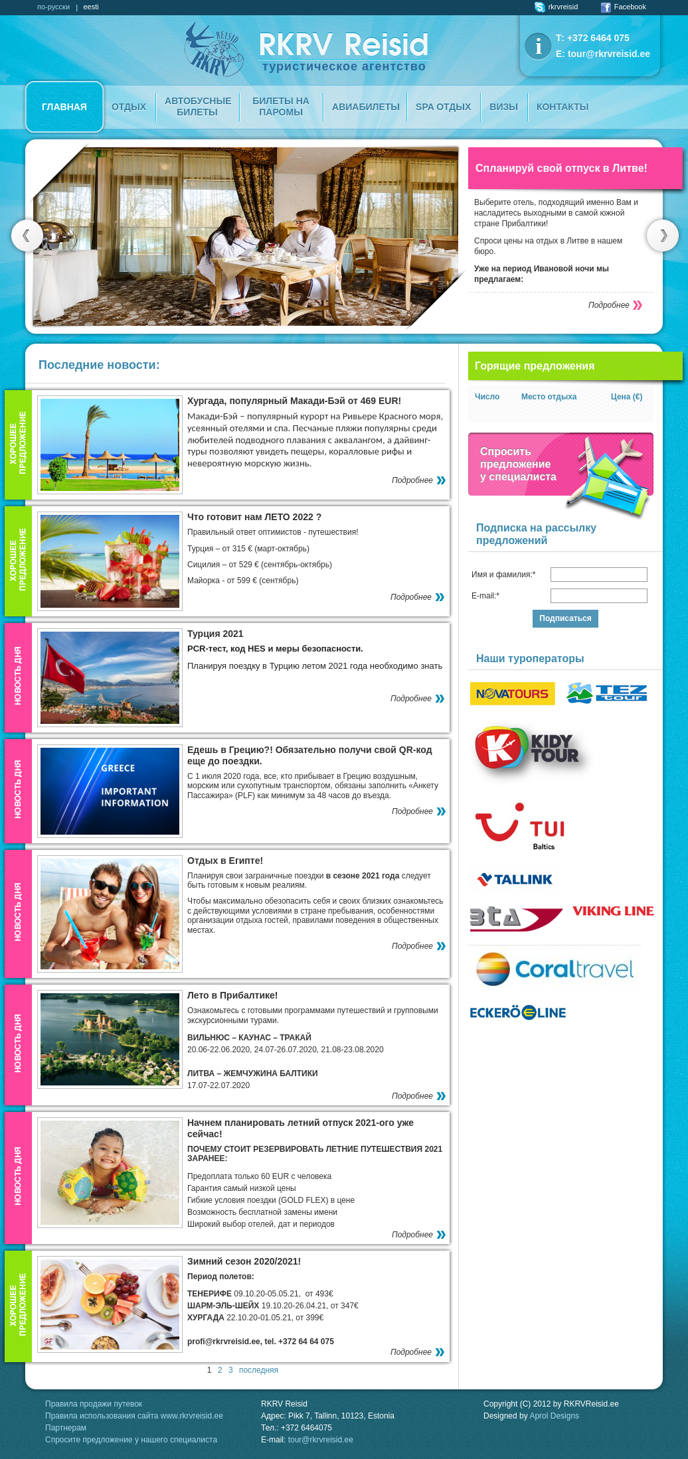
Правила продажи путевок (93, 1404)
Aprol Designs (554, 1416)
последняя (258, 1370)
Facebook (623, 7)
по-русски (53, 7)
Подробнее (609, 305)
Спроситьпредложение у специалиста (518, 464)
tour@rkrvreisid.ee (609, 53)
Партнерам (65, 1427)
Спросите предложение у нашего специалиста (131, 1439)
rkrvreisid (556, 7)
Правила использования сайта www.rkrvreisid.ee (134, 1416)
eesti (90, 7)
